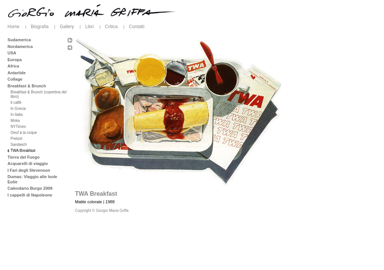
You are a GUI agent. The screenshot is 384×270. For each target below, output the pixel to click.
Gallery (67, 26)
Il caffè (15, 102)
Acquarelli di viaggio (28, 163)
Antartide (17, 72)
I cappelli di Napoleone (30, 195)
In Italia (16, 114)
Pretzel (16, 138)
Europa (15, 59)
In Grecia (18, 108)
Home (14, 26)
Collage (15, 79)
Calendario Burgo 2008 (30, 188)
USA (12, 53)
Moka (15, 120)
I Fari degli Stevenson (29, 170)
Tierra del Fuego (23, 157)
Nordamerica (20, 46)
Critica (111, 26)
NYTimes (18, 126)
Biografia (39, 26)
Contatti (136, 26)
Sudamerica (19, 40)
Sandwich (18, 144)
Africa (13, 66)
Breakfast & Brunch (27, 86)
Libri (89, 26)
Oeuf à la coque (23, 132)
